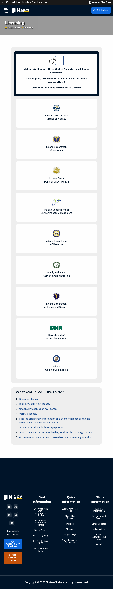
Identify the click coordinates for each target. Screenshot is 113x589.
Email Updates (99, 524)
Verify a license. (28, 413)
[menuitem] (20, 10)
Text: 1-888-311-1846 (40, 549)
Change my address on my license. (38, 409)
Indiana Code (99, 529)
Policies (70, 524)
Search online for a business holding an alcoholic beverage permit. (56, 432)
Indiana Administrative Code (99, 536)
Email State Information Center (40, 522)
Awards (99, 544)
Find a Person (40, 530)
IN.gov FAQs (70, 534)
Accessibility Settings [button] (13, 544)
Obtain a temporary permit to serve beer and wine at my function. (55, 437)
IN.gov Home (14, 27)
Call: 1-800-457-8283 (40, 542)
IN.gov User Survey (70, 517)
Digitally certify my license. (34, 403)
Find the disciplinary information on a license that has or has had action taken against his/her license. (54, 420)
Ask (101, 10)
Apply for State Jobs (70, 509)
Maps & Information (99, 509)
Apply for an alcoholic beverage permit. (41, 427)
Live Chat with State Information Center (41, 511)
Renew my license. (29, 399)
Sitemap (70, 529)
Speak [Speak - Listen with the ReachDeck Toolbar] (12, 560)
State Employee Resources (70, 541)
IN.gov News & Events (99, 517)
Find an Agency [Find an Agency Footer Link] (40, 535)
